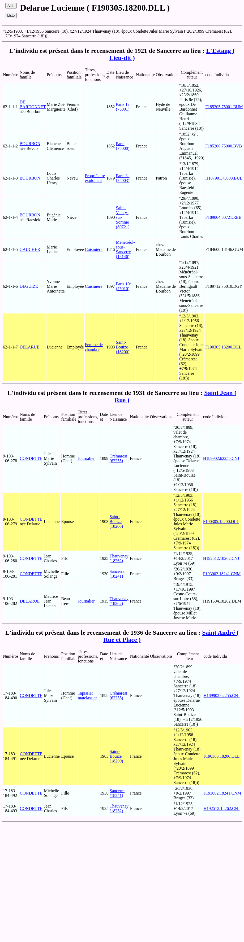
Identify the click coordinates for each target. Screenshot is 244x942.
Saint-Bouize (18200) (123, 347)
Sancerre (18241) (117, 573)
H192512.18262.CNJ (221, 558)
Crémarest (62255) (118, 458)
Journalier (86, 458)
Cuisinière (93, 249)
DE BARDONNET (33, 104)
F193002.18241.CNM (222, 574)
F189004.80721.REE (223, 217)
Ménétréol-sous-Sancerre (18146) (125, 249)
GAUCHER (30, 249)
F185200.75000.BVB (223, 146)
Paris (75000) (123, 146)
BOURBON (30, 143)
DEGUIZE (29, 286)
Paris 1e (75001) (123, 106)
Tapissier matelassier (87, 695)
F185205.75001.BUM (224, 106)
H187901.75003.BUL (223, 178)
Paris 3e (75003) (123, 178)
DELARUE (30, 347)
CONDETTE (31, 458)
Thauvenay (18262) (119, 558)
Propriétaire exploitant (95, 178)
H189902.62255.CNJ (221, 458)
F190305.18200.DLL (223, 347)
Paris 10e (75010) (124, 286)
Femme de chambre (94, 347)
